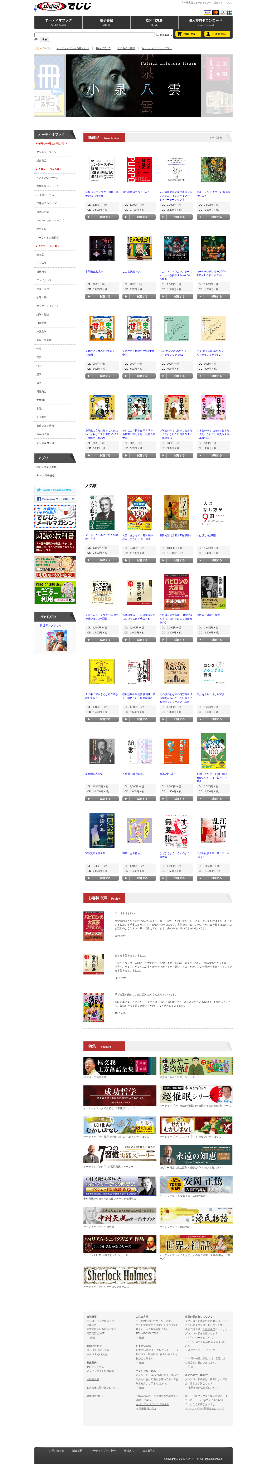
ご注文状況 (209, 1329)
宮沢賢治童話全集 (95, 853)
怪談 (39, 348)
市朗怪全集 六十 (94, 271)
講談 (39, 374)
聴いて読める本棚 (47, 467)
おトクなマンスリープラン (157, 48)
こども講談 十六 (131, 271)
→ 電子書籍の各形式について (201, 1387)
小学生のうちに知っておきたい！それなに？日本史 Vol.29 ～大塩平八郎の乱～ (101, 434)
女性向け (42, 400)
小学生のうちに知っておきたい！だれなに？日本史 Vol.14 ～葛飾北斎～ (213, 434)
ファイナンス (44, 280)
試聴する (102, 217)
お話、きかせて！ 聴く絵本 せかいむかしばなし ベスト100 (212, 777)
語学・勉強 (43, 314)
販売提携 (77, 1450)
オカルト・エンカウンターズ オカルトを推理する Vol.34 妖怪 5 (176, 275)
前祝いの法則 (167, 773)
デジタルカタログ (47, 442)
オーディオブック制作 (103, 1450)
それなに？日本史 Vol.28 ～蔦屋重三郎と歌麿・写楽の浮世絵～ (138, 434)
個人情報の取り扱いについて (103, 1387)
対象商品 (42, 160)
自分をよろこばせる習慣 (210, 694)
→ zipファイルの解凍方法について (204, 1408)
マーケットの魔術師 (48, 237)
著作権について (95, 1396)
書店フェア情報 (45, 425)
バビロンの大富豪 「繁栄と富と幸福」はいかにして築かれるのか (176, 618)
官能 (39, 408)
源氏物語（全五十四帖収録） (176, 535)
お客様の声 (43, 434)
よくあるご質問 (126, 48)
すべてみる (216, 137)
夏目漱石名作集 (94, 773)
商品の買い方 (103, 48)
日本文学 (42, 323)
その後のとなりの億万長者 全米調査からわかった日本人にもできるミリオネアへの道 (176, 698)
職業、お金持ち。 (132, 853)
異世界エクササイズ (56, 638)
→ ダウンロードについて (199, 1337)
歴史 (39, 357)
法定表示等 (93, 1379)
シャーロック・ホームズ (50, 220)
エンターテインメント (49, 306)
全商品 (40, 254)
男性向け (42, 391)
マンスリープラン (47, 152)
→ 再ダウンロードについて (200, 1350)
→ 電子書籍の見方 (146, 1408)
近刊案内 (42, 417)
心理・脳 (42, 297)
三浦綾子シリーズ (47, 203)
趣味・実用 (43, 288)
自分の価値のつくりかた (136, 192)
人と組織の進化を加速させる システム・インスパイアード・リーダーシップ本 (176, 196)
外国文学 (42, 331)
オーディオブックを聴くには (73, 48)
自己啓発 (42, 271)
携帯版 (35, 8)
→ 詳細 (91, 1337)
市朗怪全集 (43, 211)
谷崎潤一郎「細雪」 (133, 773)
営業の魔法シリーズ (48, 186)
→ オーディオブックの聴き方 (152, 1404)
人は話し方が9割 (206, 535)
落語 (39, 382)
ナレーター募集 (95, 1366)
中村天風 (42, 229)
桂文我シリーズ (45, 194)
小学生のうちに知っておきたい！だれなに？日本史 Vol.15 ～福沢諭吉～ (176, 434)
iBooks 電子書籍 (46, 475)
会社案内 (129, 1450)
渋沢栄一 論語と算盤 (208, 614)
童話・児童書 (44, 340)
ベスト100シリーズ (47, 177)
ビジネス (42, 263)
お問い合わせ (56, 1450)
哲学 (39, 365)
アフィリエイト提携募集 (100, 1371)
